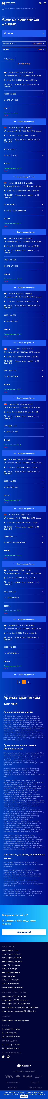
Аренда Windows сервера (11, 965)
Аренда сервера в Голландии (12, 961)
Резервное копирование (10, 983)
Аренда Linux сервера (9, 969)
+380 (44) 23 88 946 (12, 1045)
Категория (9, 59)
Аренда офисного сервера (11, 980)
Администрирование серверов (12, 987)
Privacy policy (35, 1083)
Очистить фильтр (24, 64)
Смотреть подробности (24, 121)
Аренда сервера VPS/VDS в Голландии (16, 1003)
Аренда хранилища (8, 976)
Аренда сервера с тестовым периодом (15, 1020)
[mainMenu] (45, 3)
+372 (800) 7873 (11, 1033)
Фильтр (24, 33)
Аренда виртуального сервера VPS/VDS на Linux (19, 1011)
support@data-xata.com (12, 1036)
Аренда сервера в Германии (11, 954)
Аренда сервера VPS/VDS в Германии (15, 1000)
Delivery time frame (35, 1087)
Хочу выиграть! (24, 932)
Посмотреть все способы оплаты (24, 1071)
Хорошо (24, 1097)
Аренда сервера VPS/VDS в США (14, 996)
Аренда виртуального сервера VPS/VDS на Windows (20, 1007)
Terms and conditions (13, 1083)
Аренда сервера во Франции (12, 957)
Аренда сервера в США (10, 950)
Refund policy (12, 1087)
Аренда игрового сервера (11, 972)
